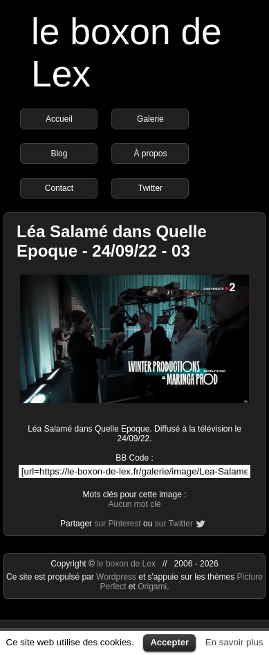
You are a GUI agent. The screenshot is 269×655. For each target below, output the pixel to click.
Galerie (150, 119)
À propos (150, 153)
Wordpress (117, 577)
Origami (152, 586)
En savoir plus (234, 642)
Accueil (59, 119)
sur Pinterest (117, 523)
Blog (58, 153)
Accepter (169, 642)
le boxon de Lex (126, 564)
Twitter (150, 188)
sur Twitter (174, 523)
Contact (59, 188)
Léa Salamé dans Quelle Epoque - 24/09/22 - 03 (112, 241)
